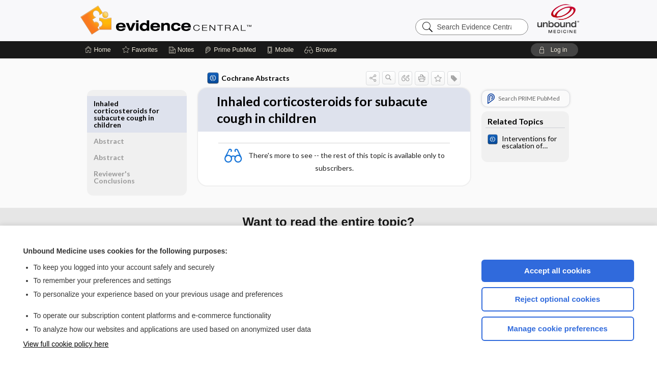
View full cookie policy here (66, 344)
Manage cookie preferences (557, 328)
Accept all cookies (557, 270)
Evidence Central (206, 20)
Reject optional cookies (558, 299)
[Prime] (230, 49)
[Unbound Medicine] (558, 19)
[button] (321, 49)
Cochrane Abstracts (247, 78)
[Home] (98, 49)
